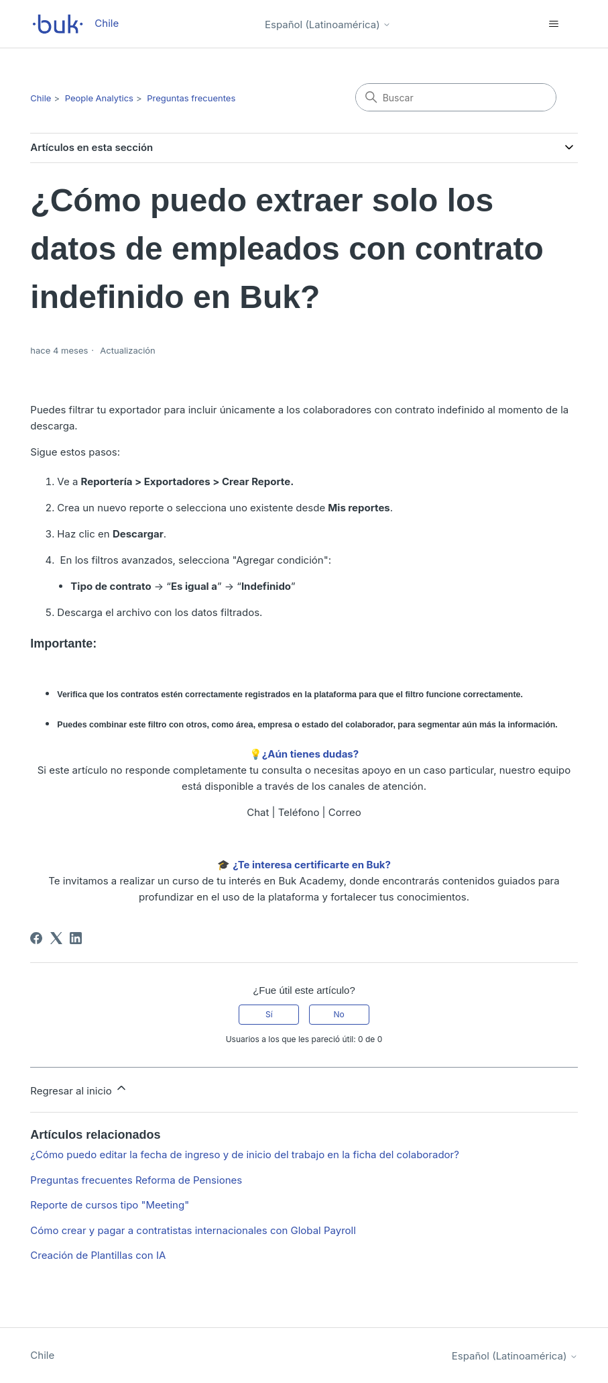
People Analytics (99, 98)
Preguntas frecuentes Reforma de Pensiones (136, 1180)
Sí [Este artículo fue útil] (269, 1014)
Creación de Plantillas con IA (98, 1255)
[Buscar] (456, 97)
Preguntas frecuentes (191, 98)
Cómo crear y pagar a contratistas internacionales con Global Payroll (193, 1230)
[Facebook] (36, 938)
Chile (40, 98)
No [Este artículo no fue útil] (338, 1014)
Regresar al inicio (79, 1089)
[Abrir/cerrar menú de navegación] (554, 24)
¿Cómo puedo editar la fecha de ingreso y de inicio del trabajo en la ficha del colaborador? (244, 1154)
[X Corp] (56, 938)
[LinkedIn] (76, 938)
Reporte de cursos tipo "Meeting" (109, 1204)
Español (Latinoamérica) (328, 24)
